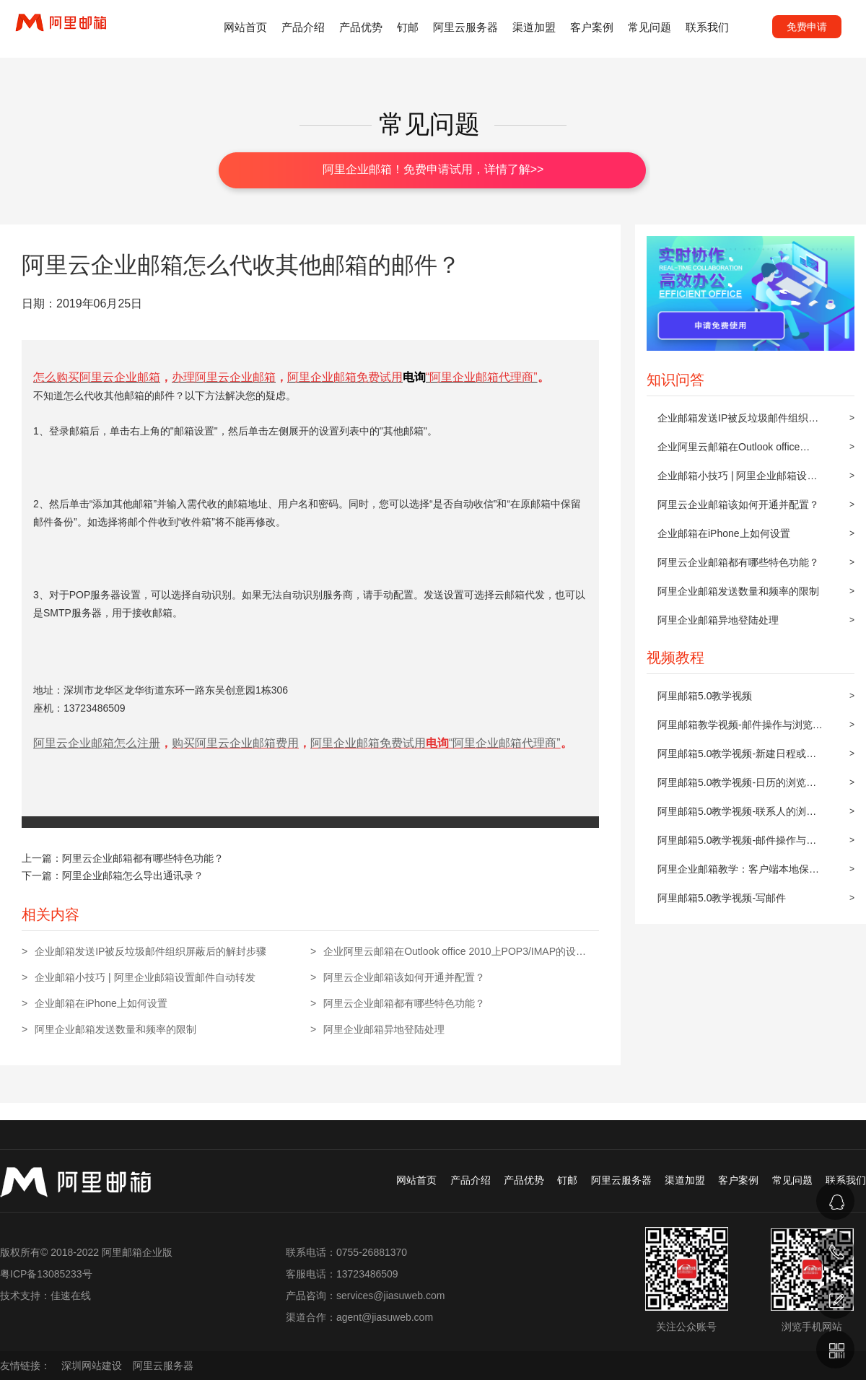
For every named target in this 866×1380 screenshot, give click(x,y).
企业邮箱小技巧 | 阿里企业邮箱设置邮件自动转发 (737, 480)
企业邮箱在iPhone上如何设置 (723, 533)
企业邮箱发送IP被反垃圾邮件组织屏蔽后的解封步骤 (737, 422)
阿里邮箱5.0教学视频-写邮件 (721, 898)
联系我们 (707, 27)
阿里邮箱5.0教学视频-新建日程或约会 (736, 758)
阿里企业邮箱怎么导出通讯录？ (133, 875)
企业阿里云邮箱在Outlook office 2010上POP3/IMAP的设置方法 (728, 451)
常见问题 (649, 27)
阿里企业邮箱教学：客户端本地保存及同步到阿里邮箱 (738, 873)
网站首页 (245, 27)
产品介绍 (303, 27)
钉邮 (408, 27)
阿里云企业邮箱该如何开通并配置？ (738, 504)
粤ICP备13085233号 (46, 1274)
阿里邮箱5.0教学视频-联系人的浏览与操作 (736, 815)
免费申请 (807, 26)
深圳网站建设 (91, 1365)
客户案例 (591, 27)
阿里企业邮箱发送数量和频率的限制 (738, 591)
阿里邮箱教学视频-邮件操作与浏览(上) (735, 729)
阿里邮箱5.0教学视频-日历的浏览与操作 (736, 787)
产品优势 (360, 27)
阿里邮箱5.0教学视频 (704, 696)
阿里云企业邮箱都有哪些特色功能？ (738, 562)
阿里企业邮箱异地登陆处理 (718, 620)
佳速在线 (71, 1295)
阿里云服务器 (465, 27)
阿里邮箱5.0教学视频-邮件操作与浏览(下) (736, 844)
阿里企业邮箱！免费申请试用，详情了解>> (433, 169)
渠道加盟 (534, 27)
